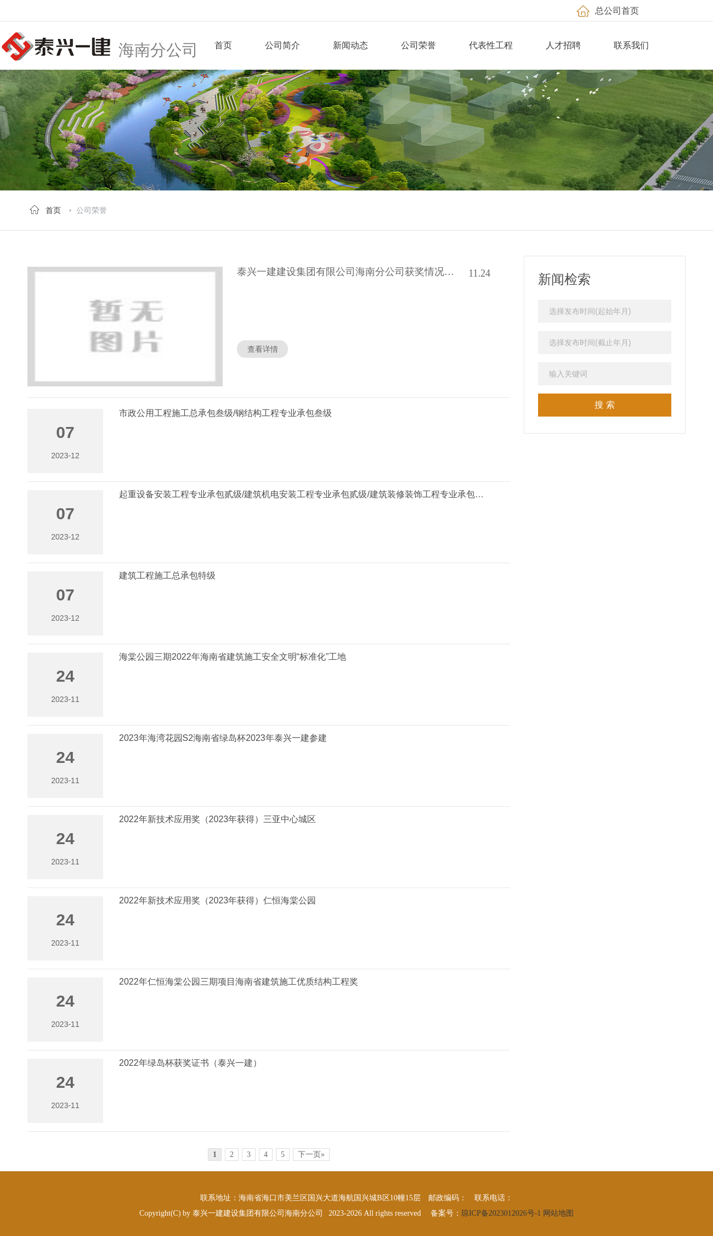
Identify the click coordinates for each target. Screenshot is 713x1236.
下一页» (311, 1154)
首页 (53, 210)
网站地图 (558, 1213)
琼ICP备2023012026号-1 (501, 1213)
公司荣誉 (91, 210)
